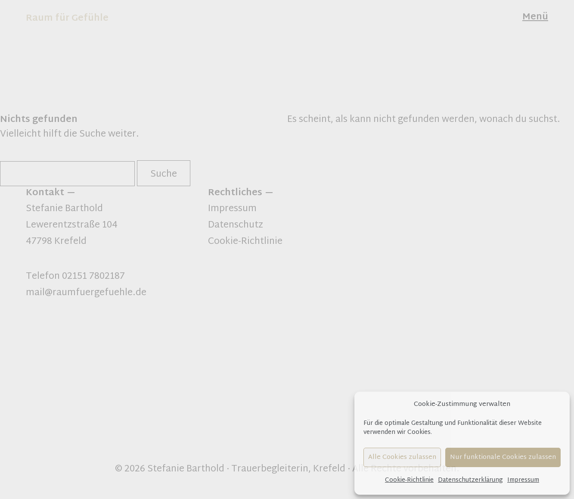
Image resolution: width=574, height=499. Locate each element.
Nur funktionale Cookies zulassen (503, 457)
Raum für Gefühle (67, 18)
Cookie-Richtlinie (409, 480)
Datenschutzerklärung (470, 480)
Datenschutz (235, 225)
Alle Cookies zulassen (402, 457)
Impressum (523, 480)
